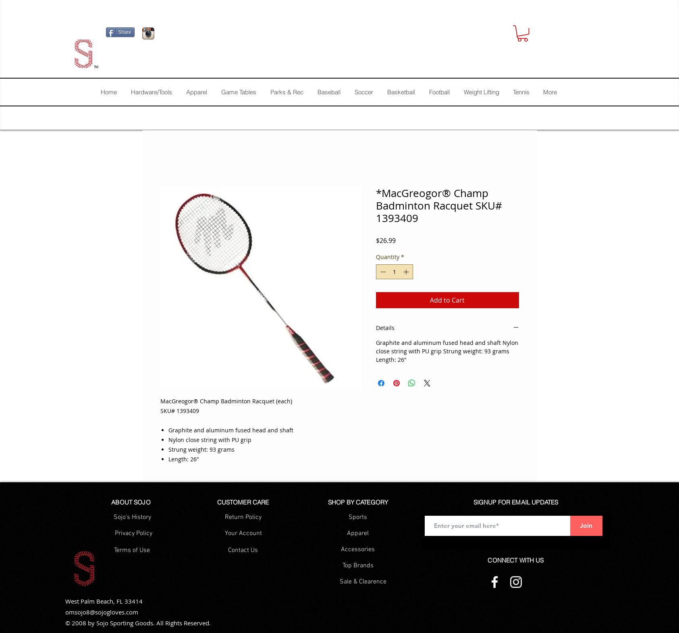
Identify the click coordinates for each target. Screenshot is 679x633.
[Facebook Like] (208, 35)
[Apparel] (358, 533)
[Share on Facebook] (381, 383)
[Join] (586, 526)
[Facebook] (495, 582)
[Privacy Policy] (133, 533)
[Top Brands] (358, 566)
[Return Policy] (243, 517)
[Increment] (407, 272)
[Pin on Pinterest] (396, 383)
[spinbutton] (394, 272)
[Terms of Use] (132, 550)
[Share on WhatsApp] (412, 383)
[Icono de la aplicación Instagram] (148, 33)
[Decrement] (382, 272)
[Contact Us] (243, 550)
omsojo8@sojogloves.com (101, 612)
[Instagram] (516, 582)
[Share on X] (427, 383)
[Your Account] (243, 533)
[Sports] (358, 517)
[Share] (120, 32)
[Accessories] (358, 550)
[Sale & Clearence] (363, 582)
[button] (522, 33)
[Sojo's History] (132, 517)
